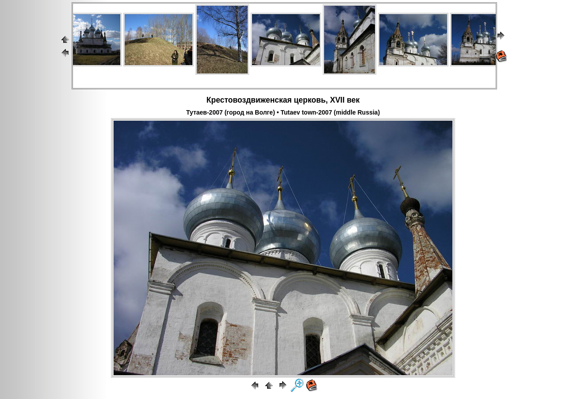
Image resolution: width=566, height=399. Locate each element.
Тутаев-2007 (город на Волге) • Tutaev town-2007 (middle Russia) (283, 112)
